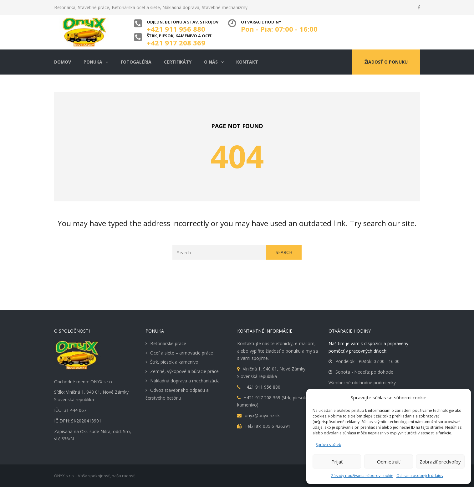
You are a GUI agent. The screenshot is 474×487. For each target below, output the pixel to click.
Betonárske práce (168, 343)
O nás (211, 62)
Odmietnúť (388, 462)
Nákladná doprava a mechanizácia (185, 381)
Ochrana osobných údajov (419, 475)
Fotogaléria (136, 62)
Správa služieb (328, 444)
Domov (62, 62)
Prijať (337, 462)
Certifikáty (177, 62)
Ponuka (93, 62)
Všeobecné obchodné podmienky (362, 383)
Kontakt (247, 62)
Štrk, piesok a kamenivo (174, 362)
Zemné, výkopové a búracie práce (184, 371)
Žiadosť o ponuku (386, 62)
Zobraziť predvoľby (440, 462)
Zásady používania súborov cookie (362, 475)
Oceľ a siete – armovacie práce (181, 353)
